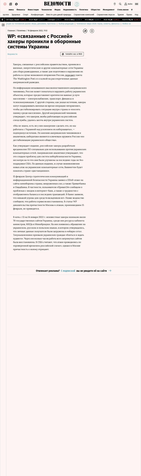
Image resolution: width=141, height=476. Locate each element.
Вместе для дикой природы (58, 14)
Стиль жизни (122, 9)
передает (71, 75)
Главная (13, 30)
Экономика (9, 9)
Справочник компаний (84, 14)
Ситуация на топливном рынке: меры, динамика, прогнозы (35, 24)
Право (129, 14)
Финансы (21, 9)
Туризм (120, 14)
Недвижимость (70, 9)
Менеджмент (109, 9)
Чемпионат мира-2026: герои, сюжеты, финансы (104, 24)
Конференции (37, 14)
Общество (95, 9)
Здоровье (16, 14)
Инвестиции (33, 9)
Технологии (46, 9)
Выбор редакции (72, 24)
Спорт (25, 14)
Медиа (57, 9)
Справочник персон (106, 14)
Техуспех (5, 14)
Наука (137, 14)
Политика (83, 9)
